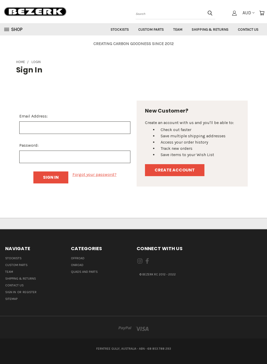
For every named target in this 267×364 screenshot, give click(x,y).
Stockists (120, 29)
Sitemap (11, 299)
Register (30, 292)
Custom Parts (151, 29)
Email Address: (33, 116)
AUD (248, 13)
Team (177, 29)
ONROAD (77, 265)
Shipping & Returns (210, 29)
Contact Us (248, 29)
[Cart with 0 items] (261, 13)
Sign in (11, 292)
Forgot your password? (94, 174)
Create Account (175, 170)
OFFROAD (77, 258)
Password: (29, 145)
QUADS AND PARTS (84, 272)
